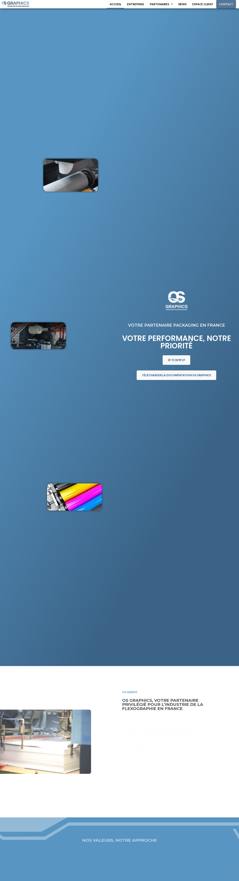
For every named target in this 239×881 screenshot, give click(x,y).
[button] (161, 4)
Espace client (203, 4)
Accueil (115, 4)
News (183, 4)
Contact (226, 4)
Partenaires (161, 4)
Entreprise (135, 4)
